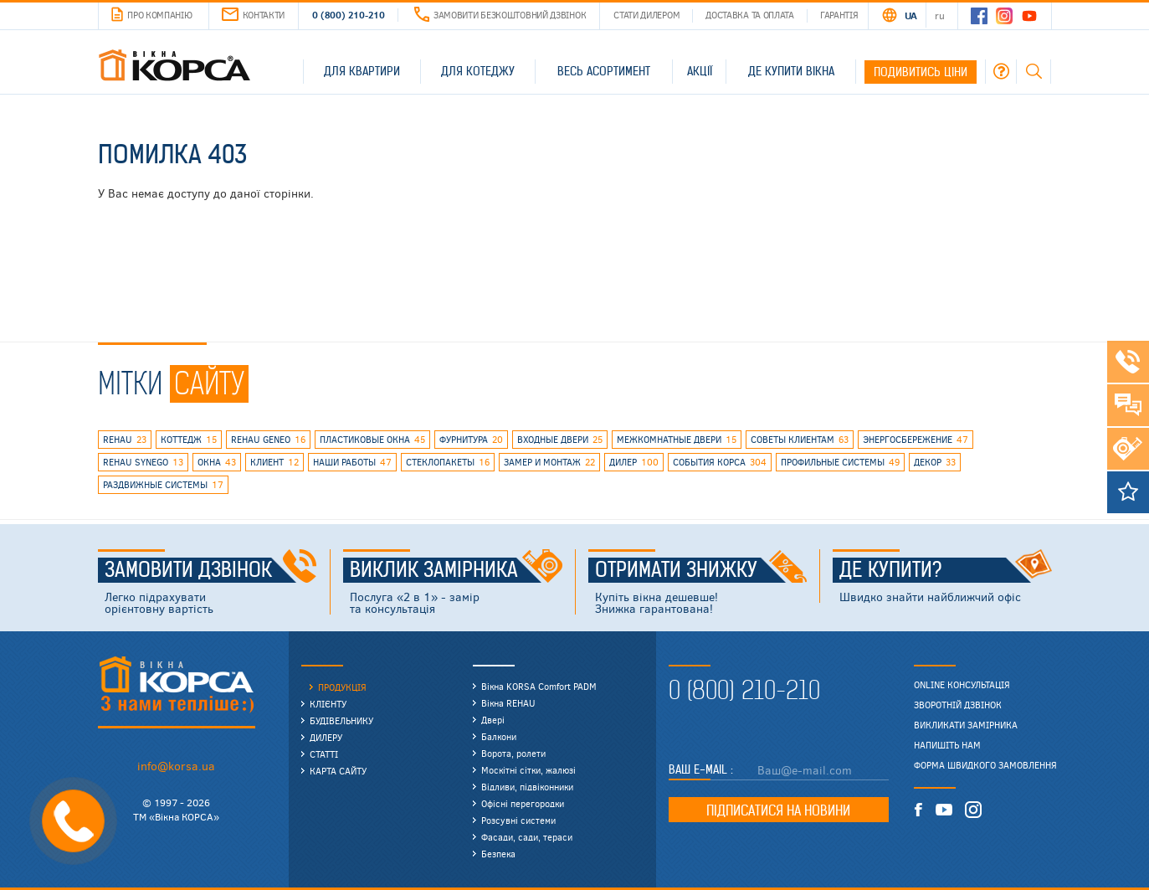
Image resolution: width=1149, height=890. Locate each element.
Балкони (498, 736)
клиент (274, 462)
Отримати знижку (701, 570)
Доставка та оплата (749, 14)
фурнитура (471, 439)
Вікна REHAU (508, 703)
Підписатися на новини (778, 810)
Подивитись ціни (920, 72)
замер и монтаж (549, 462)
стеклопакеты (448, 462)
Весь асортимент (603, 71)
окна (216, 462)
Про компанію (151, 15)
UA (911, 15)
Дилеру (326, 737)
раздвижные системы (163, 484)
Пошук (1033, 71)
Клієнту (328, 703)
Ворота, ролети (513, 753)
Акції (699, 71)
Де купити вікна (791, 71)
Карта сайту (338, 770)
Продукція (342, 687)
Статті (324, 754)
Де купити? (945, 570)
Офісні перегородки (522, 803)
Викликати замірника (966, 725)
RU (939, 15)
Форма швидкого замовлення (985, 765)
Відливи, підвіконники (527, 786)
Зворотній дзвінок (958, 705)
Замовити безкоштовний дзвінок (500, 14)
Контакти (253, 14)
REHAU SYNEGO (143, 462)
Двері (493, 719)
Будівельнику (341, 720)
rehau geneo (268, 439)
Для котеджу (478, 71)
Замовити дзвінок (211, 570)
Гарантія (839, 14)
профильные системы (840, 462)
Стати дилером (646, 14)
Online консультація (962, 685)
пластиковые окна (372, 439)
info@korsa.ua (176, 766)
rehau (124, 439)
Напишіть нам (947, 745)
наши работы (352, 462)
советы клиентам (800, 439)
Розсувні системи (518, 820)
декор (935, 462)
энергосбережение (915, 439)
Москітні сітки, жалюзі (528, 770)
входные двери (560, 439)
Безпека (498, 853)
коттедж (189, 439)
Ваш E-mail (700, 769)
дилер (634, 462)
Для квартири (362, 71)
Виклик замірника (456, 570)
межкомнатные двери (676, 439)
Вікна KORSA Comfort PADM (539, 686)
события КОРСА (720, 462)
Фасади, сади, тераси (526, 837)
